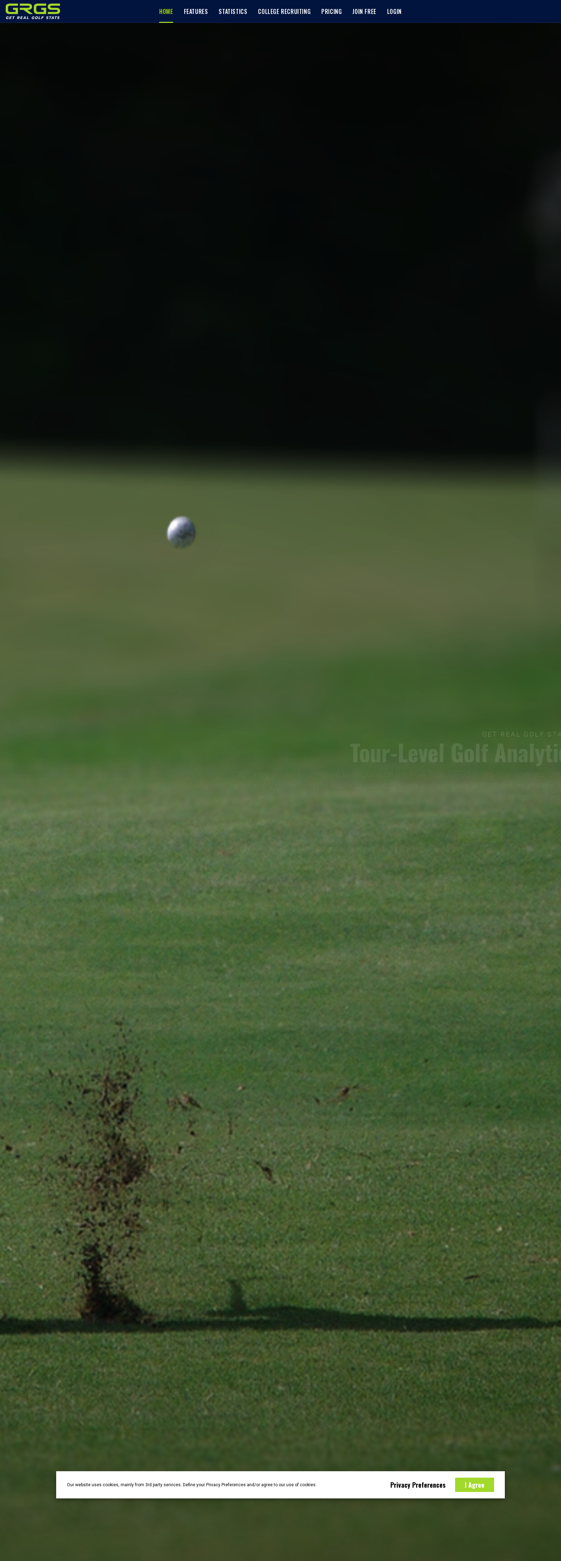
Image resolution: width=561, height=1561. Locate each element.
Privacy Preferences (417, 1484)
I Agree (474, 1484)
